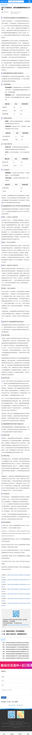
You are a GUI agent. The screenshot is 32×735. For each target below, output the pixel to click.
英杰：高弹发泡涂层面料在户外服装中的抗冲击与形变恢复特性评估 (17, 658)
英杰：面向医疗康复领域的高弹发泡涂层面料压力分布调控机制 (17, 651)
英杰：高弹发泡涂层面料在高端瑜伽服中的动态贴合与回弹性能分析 (17, 653)
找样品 (12, 733)
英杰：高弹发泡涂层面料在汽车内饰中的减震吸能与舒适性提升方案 (17, 649)
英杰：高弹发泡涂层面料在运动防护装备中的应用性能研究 (17, 642)
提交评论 (4, 698)
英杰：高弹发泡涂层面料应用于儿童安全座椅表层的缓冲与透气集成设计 (17, 656)
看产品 (20, 733)
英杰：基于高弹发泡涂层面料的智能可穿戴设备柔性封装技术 (17, 645)
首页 (4, 733)
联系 (28, 733)
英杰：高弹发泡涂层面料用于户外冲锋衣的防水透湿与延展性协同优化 (17, 647)
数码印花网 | (10, 727)
